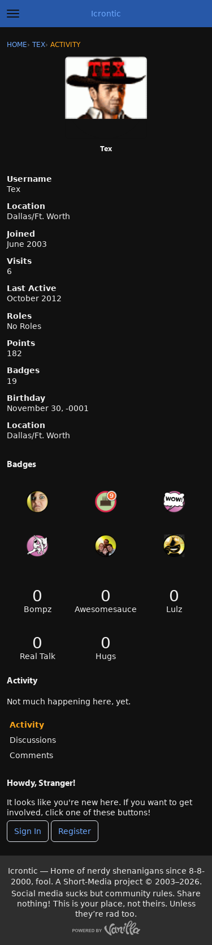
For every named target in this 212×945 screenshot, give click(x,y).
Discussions (33, 740)
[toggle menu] (13, 13)
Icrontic (106, 13)
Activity (27, 724)
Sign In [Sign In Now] (27, 831)
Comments (31, 755)
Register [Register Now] (74, 831)
